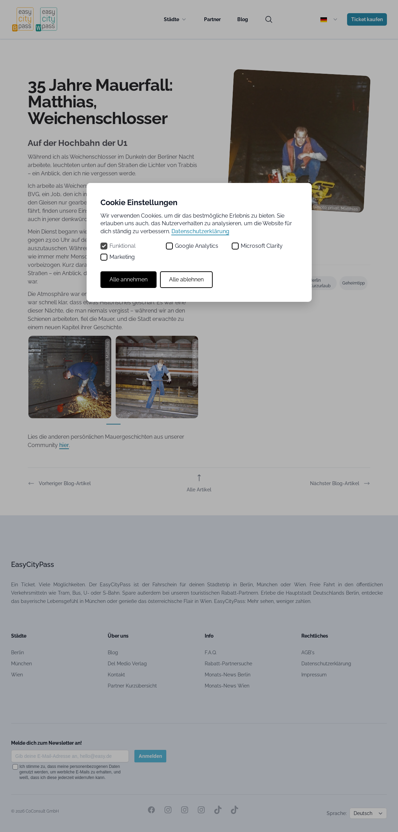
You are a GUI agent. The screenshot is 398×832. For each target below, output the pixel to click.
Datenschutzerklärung (200, 231)
